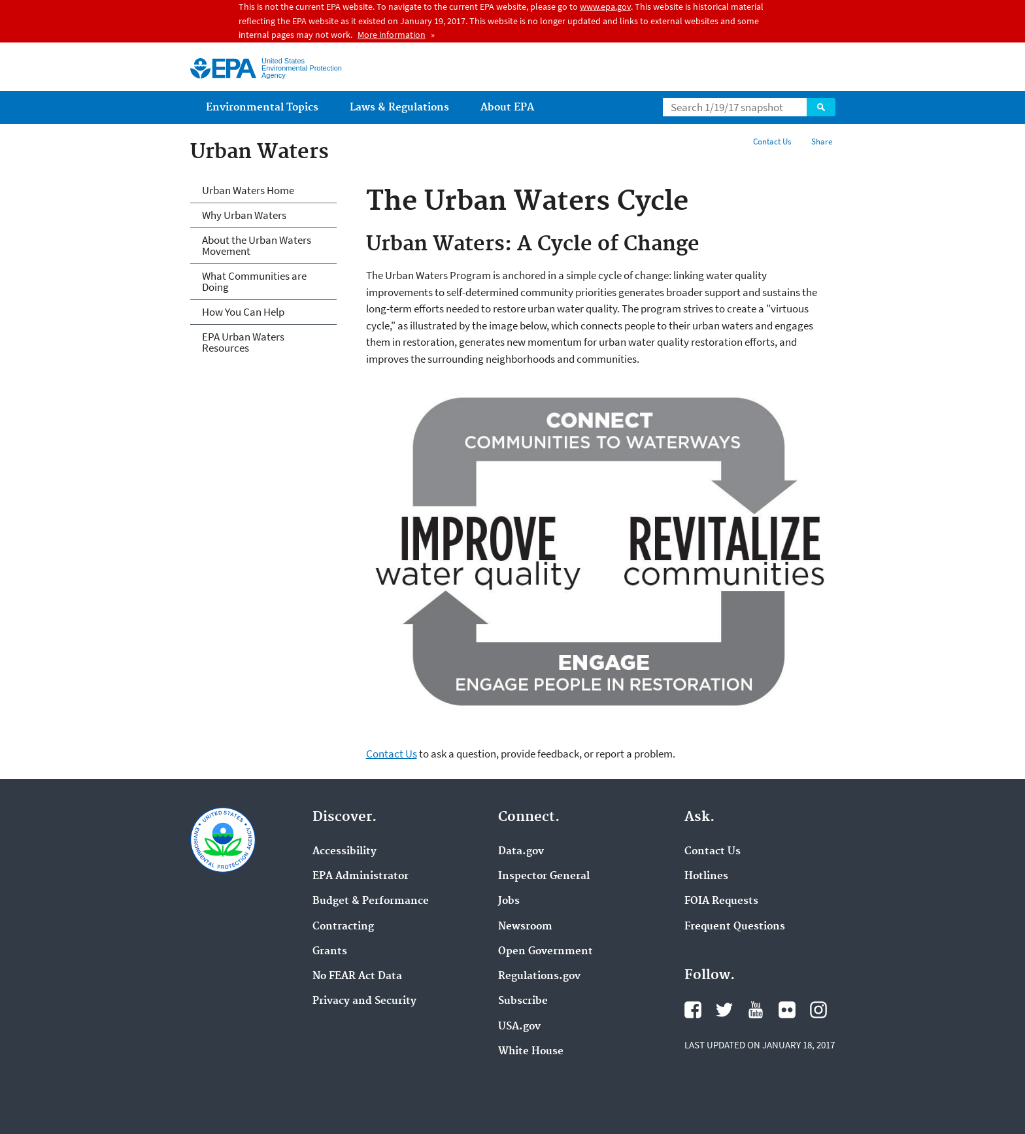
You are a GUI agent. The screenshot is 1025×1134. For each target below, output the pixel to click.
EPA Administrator (360, 876)
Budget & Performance (370, 901)
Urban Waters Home (248, 190)
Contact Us (772, 141)
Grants (329, 952)
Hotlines (706, 876)
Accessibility (344, 852)
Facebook (692, 1009)
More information (392, 35)
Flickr (787, 1009)
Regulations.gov (539, 976)
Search (821, 107)
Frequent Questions (734, 927)
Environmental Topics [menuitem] (262, 107)
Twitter (724, 1009)
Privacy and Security (364, 1001)
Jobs (509, 901)
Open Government (545, 952)
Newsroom (525, 927)
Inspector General (544, 876)
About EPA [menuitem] (507, 107)
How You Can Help (243, 312)
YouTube (755, 1009)
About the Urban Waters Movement (256, 245)
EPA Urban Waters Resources (243, 342)
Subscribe (523, 1001)
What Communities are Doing (254, 281)
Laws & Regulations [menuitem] (399, 107)
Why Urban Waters (244, 215)
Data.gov (521, 852)
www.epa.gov (605, 6)
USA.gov (519, 1027)
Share (821, 141)
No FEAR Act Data (357, 976)
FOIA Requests (721, 901)
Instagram (818, 1009)
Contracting (343, 927)
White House (530, 1052)
